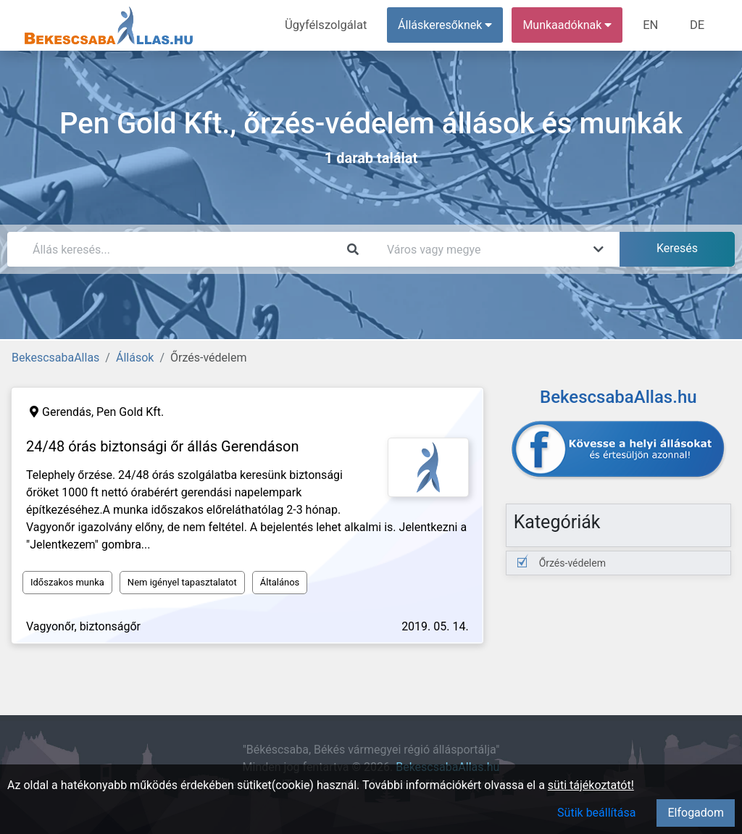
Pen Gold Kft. (130, 412)
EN (653, 25)
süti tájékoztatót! (591, 785)
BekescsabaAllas (55, 357)
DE (698, 25)
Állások (135, 357)
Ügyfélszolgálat (330, 25)
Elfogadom (695, 813)
